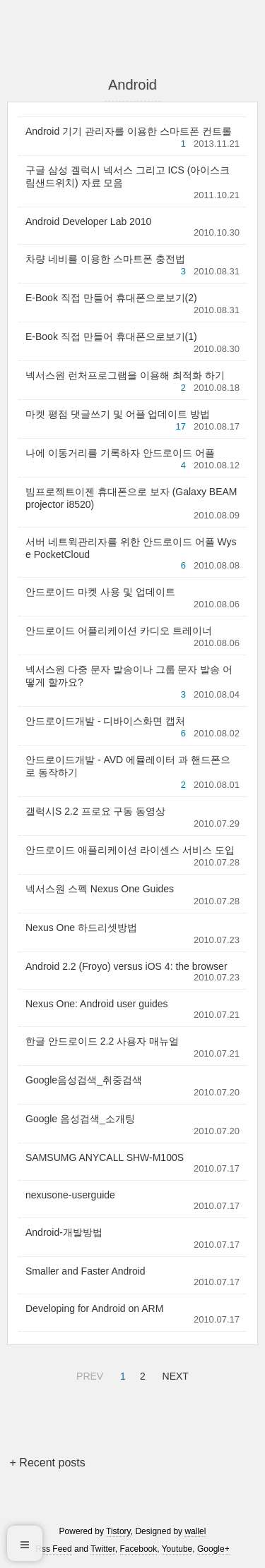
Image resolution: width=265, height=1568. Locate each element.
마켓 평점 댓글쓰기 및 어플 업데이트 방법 (117, 414)
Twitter (102, 1549)
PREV (88, 1374)
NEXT (174, 1374)
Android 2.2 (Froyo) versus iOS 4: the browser (126, 966)
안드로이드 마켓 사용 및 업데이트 (100, 591)
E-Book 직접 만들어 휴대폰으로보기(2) (111, 297)
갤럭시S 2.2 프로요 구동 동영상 (95, 811)
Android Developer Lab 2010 (88, 221)
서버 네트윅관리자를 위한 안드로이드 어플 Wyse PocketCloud (131, 548)
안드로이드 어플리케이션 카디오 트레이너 (118, 630)
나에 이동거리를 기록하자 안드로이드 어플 (120, 452)
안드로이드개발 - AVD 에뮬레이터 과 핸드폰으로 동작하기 (127, 766)
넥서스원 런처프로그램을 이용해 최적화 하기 (125, 375)
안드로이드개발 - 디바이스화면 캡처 (105, 721)
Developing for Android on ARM (94, 1308)
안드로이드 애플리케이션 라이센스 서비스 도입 (130, 850)
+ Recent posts (48, 1463)
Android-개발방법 (63, 1232)
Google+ (213, 1549)
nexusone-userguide (70, 1195)
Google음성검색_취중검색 (83, 1080)
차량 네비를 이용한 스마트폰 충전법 (105, 259)
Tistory (118, 1531)
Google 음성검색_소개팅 (80, 1118)
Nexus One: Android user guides (96, 1003)
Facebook (139, 1549)
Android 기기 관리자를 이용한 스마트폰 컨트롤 (128, 131)
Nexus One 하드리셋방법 (81, 927)
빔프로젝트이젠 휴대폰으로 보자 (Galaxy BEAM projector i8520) (131, 498)
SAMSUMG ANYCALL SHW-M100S (104, 1157)
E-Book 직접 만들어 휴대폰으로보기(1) (111, 336)
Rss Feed (53, 1549)
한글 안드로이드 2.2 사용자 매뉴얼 (102, 1041)
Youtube (177, 1549)
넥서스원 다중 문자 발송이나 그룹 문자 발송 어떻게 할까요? (128, 676)
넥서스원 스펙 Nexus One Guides (99, 888)
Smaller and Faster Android (85, 1271)
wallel (195, 1531)
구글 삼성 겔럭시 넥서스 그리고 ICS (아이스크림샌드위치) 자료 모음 (127, 176)
